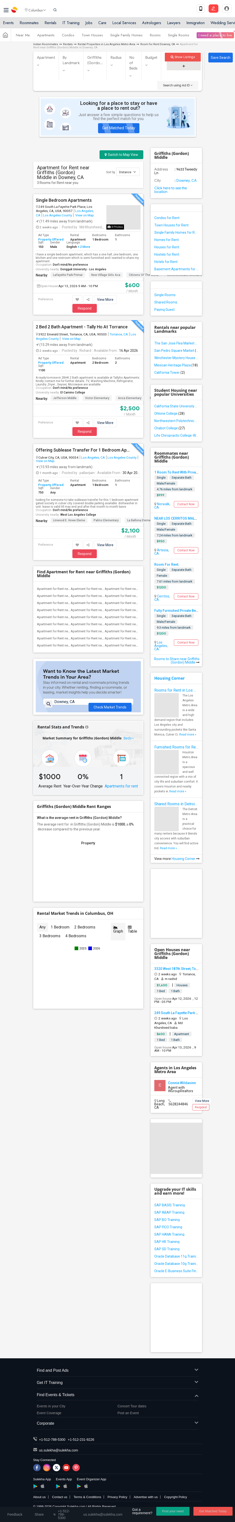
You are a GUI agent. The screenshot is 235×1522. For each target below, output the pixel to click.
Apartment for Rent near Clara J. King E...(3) (101, 596)
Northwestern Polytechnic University (176, 421)
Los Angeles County (57, 215)
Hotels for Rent (166, 261)
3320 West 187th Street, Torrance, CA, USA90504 (192, 969)
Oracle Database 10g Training (176, 1263)
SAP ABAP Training (169, 1212)
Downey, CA (186, 180)
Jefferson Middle (65, 398)
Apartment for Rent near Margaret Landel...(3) (136, 589)
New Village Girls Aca (105, 275)
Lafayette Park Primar (68, 275)
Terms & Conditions (87, 1497)
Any (42, 932)
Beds (128, 743)
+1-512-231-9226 (81, 1439)
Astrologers (151, 25)
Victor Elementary (97, 398)
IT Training (70, 25)
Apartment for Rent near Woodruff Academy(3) (104, 645)
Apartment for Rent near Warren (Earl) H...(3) (101, 631)
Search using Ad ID (177, 85)
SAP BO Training (167, 1219)
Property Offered (51, 239)
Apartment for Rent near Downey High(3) (65, 610)
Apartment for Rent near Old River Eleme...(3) (136, 638)
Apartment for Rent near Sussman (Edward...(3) (138, 624)
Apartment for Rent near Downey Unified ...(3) (136, 645)
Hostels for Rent (166, 254)
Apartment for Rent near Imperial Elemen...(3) (102, 617)
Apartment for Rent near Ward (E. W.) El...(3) (67, 631)
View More (105, 300)
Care (102, 25)
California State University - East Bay (176, 406)
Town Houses (92, 37)
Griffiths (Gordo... (95, 60)
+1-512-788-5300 (52, 1439)
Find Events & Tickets (117, 1395)
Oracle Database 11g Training (176, 1256)
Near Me (23, 37)
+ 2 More (83, 247)
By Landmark (71, 60)
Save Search (220, 58)
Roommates (29, 25)
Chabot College (169, 428)
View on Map (84, 215)
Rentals (50, 25)
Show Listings (183, 57)
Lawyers (173, 25)
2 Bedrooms (84, 932)
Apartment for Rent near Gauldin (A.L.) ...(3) (67, 617)
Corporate (117, 1423)
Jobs (88, 25)
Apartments (46, 37)
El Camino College (72, 392)
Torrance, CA (119, 334)
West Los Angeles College (78, 514)
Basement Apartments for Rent (176, 269)
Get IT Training (117, 1382)
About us (39, 1497)
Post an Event (128, 1413)
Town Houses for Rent (171, 225)
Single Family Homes (126, 37)
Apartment (46, 57)
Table (132, 935)
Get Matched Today (118, 128)
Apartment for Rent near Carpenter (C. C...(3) (101, 603)
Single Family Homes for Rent (176, 232)
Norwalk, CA (162, 505)
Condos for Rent (166, 218)
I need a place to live (215, 37)
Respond (84, 308)
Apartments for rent (121, 791)
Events (8, 25)
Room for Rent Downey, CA (157, 44)
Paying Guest (164, 309)
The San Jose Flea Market (176, 343)
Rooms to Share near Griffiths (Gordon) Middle (177, 660)
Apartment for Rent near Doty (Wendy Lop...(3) (103, 610)
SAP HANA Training (169, 1234)
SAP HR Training (166, 1241)
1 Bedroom (60, 932)
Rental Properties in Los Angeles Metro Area (106, 44)
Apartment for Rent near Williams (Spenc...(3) (68, 638)
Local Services (124, 25)
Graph (118, 935)
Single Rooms (178, 37)
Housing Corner (169, 678)
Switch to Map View (121, 155)
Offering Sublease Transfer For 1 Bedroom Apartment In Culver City (83, 450)
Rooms (155, 37)
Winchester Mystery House (176, 358)
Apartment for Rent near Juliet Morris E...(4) (67, 589)
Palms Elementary (106, 520)
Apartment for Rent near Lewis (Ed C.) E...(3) (67, 645)
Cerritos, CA (162, 598)
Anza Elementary (129, 398)
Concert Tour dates (132, 1406)
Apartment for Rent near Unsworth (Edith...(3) (102, 638)
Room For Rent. (166, 564)
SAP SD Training (166, 1249)
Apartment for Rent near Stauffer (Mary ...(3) (135, 631)
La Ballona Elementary (142, 520)
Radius (116, 57)
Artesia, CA (161, 551)
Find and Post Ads (117, 1370)
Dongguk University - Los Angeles (83, 269)
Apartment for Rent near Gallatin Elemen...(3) (136, 610)
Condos (68, 37)
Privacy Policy (117, 1497)
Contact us (59, 1497)
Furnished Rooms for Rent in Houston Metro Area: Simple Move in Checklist (176, 747)
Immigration (195, 25)
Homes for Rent (166, 240)
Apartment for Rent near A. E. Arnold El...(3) (67, 596)
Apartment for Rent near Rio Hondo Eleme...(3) (69, 624)
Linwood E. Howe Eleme (69, 520)
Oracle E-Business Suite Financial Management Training (176, 1271)
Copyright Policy (175, 1497)
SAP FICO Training (168, 1227)
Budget (151, 57)
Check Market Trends (110, 705)
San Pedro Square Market (176, 350)
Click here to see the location (170, 190)
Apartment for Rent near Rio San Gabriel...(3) (102, 624)
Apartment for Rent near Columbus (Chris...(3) (136, 603)
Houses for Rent (166, 247)
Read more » (187, 734)
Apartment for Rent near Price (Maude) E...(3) (136, 617)
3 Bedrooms (49, 941)
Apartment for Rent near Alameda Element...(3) (69, 603)
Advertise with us (146, 1497)
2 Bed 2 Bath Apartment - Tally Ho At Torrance (82, 326)
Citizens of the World (143, 275)
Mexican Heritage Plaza (176, 365)
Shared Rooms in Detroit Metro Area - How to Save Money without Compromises (176, 804)
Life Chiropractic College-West (176, 435)
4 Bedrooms (75, 941)
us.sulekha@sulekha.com (58, 1450)
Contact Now (186, 504)
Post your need (172, 1511)
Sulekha (14, 11)
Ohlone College (169, 413)
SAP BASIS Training (169, 1205)
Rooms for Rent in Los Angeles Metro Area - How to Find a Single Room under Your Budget (176, 690)
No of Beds (133, 63)
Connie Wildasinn (182, 1083)
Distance (127, 172)
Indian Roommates (45, 44)
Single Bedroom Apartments (64, 200)
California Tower (169, 372)
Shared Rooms (165, 302)
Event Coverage (49, 1413)
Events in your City (51, 1406)
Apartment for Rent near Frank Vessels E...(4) (102, 589)
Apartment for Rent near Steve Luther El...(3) (135, 596)
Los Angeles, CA (93, 457)
